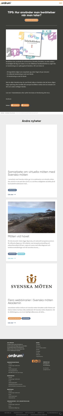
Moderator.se (18, 413)
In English (38, 344)
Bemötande (10, 389)
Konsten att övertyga (16, 372)
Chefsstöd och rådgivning (14, 407)
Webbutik (38, 354)
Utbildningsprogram (13, 369)
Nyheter (37, 349)
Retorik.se (8, 413)
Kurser (10, 367)
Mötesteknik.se (30, 413)
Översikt (10, 363)
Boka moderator (16, 384)
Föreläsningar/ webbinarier (14, 365)
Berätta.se (41, 413)
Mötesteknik (10, 375)
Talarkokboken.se (52, 413)
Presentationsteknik (13, 362)
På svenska (38, 346)
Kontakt (37, 353)
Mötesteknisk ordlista (17, 386)
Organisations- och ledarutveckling (18, 401)
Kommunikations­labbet (41, 347)
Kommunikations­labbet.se (39, 415)
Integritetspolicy (39, 356)
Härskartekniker (12, 397)
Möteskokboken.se (22, 415)
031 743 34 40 (46, 368)
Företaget (38, 351)
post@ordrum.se (46, 369)
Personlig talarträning (13, 370)
